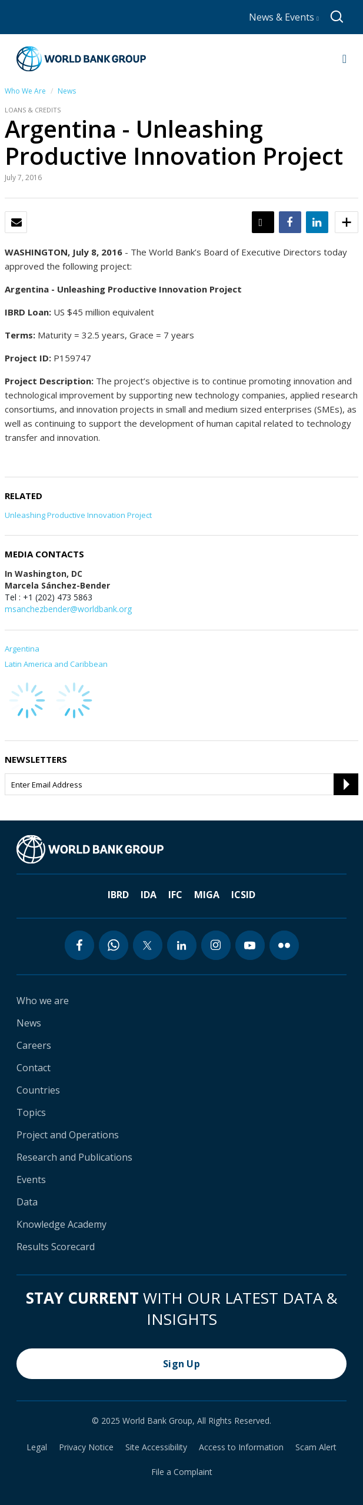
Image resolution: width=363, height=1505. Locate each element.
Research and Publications (74, 1157)
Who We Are (25, 91)
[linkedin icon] (182, 945)
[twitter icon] (147, 945)
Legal (36, 1447)
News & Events (284, 17)
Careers (33, 1045)
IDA (148, 894)
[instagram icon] (216, 945)
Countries (38, 1090)
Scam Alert (316, 1447)
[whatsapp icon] (113, 945)
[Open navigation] (344, 59)
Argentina (22, 648)
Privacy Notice (86, 1447)
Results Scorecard (55, 1246)
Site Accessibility (156, 1447)
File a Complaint (181, 1472)
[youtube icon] (250, 945)
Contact (33, 1067)
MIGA (206, 894)
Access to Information (241, 1447)
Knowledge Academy (61, 1224)
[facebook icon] (79, 945)
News (67, 91)
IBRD (118, 894)
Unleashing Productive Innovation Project (78, 515)
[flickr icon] (284, 945)
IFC (175, 894)
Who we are (42, 1000)
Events (31, 1179)
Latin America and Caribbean (56, 664)
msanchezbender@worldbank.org (68, 608)
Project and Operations (67, 1134)
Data (27, 1201)
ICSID (243, 894)
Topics (31, 1112)
